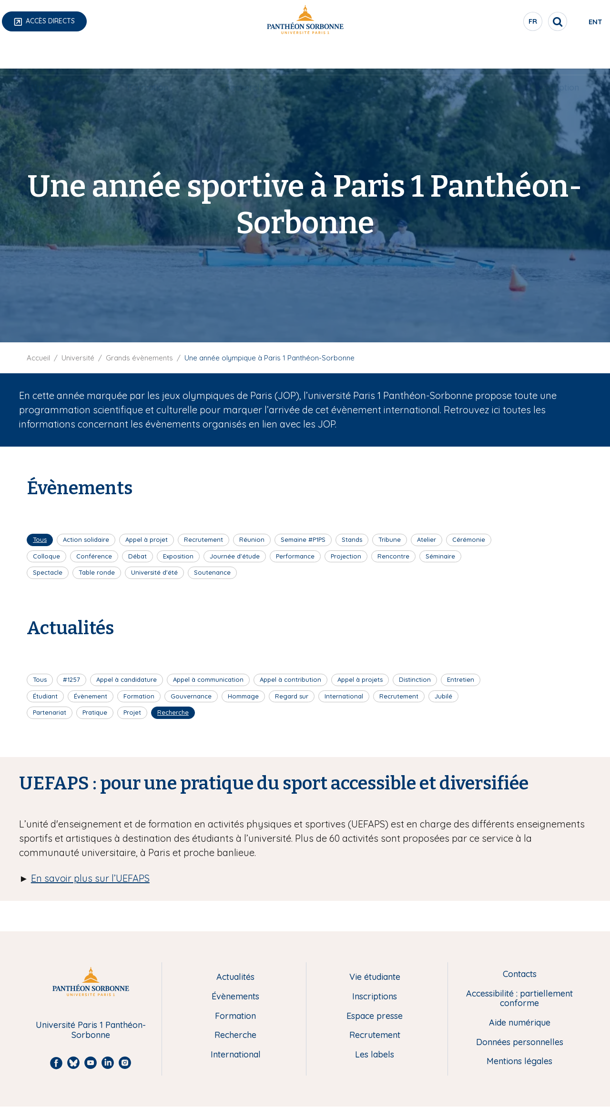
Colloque (46, 556)
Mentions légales (519, 1062)
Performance (295, 556)
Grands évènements (139, 357)
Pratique (94, 712)
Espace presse (374, 1016)
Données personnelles (519, 1042)
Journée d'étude (235, 556)
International (349, 55)
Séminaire (440, 556)
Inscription (558, 55)
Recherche (246, 55)
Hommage (243, 696)
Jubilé (443, 696)
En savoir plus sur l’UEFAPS (90, 878)
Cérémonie (468, 539)
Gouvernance (191, 696)
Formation (147, 55)
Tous (40, 539)
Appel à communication (208, 679)
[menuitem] (50, 56)
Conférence (94, 556)
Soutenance (212, 572)
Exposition (178, 556)
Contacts (520, 974)
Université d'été (154, 572)
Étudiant (45, 696)
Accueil (38, 357)
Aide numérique (519, 1023)
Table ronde (97, 572)
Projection (346, 556)
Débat (137, 556)
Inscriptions (374, 997)
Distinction (415, 679)
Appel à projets (360, 679)
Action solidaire (86, 539)
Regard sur (291, 696)
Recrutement (203, 539)
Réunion (251, 539)
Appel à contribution (290, 679)
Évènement (90, 696)
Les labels (374, 1055)
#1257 (71, 679)
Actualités (235, 977)
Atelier (426, 539)
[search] (517, 21)
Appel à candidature (126, 679)
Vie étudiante (455, 55)
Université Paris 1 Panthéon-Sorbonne (91, 1030)
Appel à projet (146, 539)
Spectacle (47, 572)
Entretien (460, 679)
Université (51, 55)
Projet (132, 712)
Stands (352, 539)
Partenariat (49, 712)
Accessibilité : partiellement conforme (519, 998)
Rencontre (393, 556)
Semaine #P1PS (303, 539)
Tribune (389, 539)
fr (493, 23)
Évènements (235, 997)
